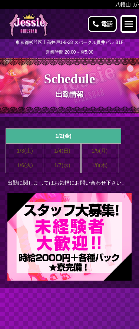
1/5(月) (100, 151)
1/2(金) (63, 136)
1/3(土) (25, 151)
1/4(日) (62, 151)
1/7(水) (62, 165)
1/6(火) (25, 165)
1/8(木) (100, 165)
